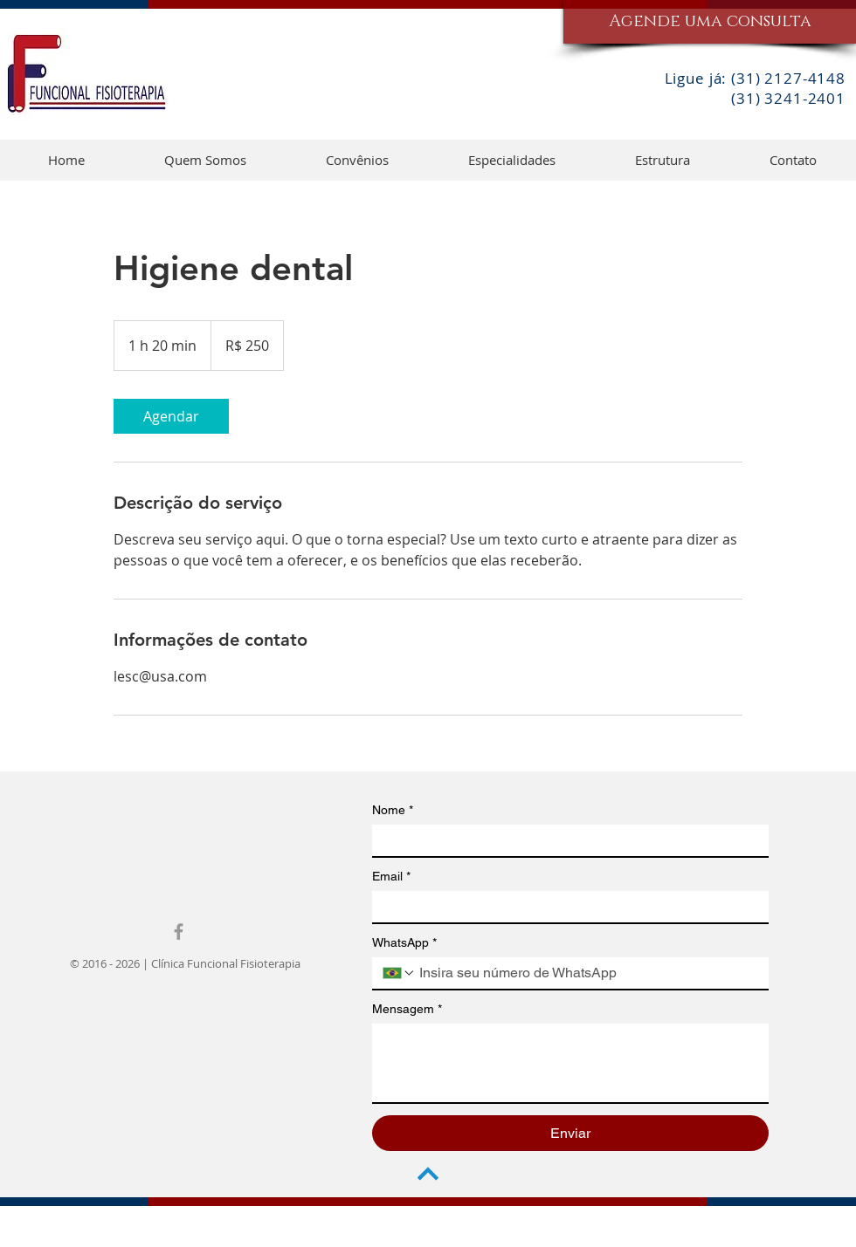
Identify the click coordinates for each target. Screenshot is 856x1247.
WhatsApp (404, 942)
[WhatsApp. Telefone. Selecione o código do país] (399, 973)
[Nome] (565, 840)
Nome (392, 810)
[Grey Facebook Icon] (179, 931)
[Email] (565, 906)
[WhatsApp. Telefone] (587, 973)
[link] (171, 416)
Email (391, 876)
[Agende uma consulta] (709, 22)
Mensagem (407, 1009)
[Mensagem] (570, 1063)
